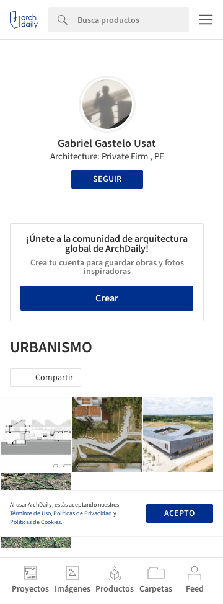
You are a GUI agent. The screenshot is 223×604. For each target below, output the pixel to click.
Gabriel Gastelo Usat (107, 143)
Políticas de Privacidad (82, 513)
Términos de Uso (30, 513)
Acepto (179, 513)
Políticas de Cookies (35, 522)
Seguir (107, 179)
